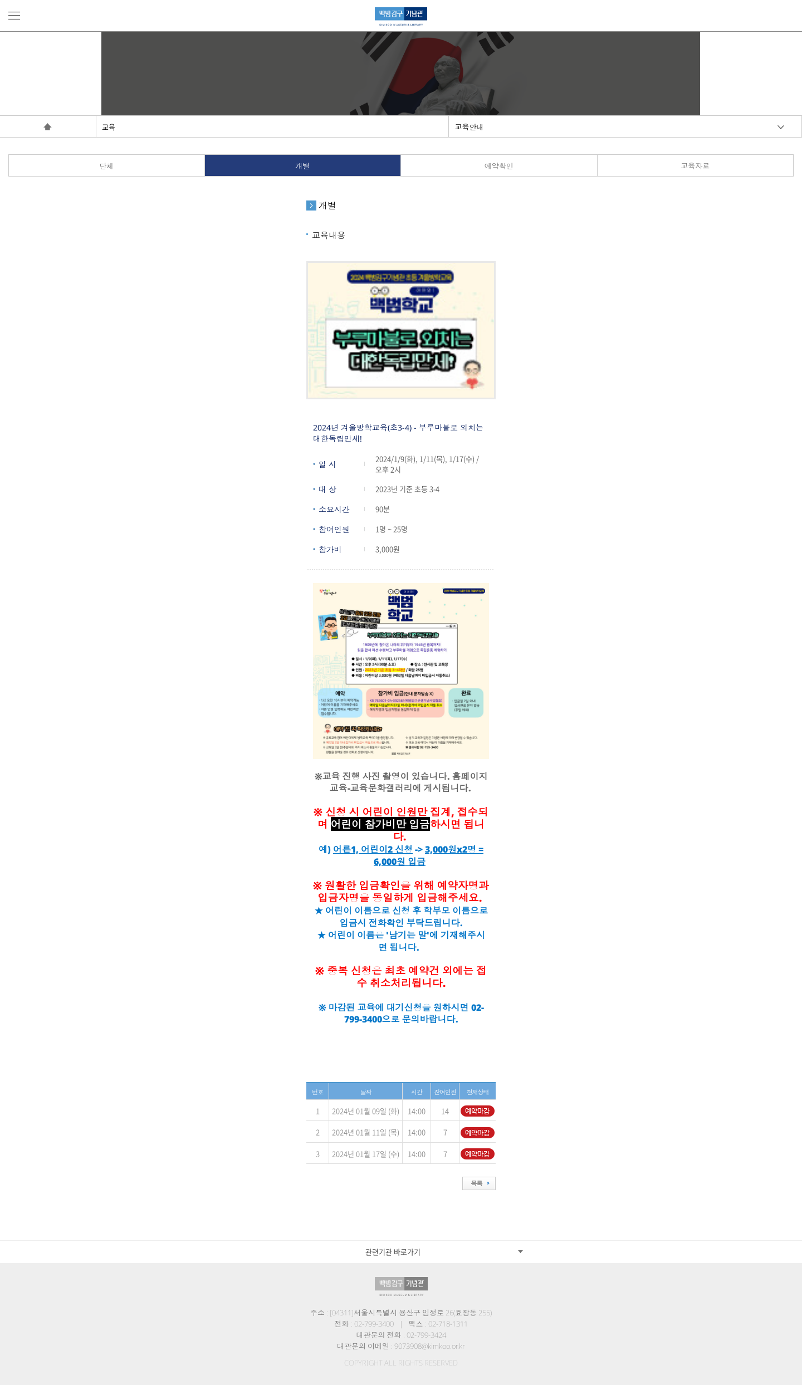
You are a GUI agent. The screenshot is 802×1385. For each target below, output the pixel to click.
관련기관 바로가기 (392, 1251)
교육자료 (695, 166)
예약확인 (499, 166)
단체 (106, 166)
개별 (302, 166)
